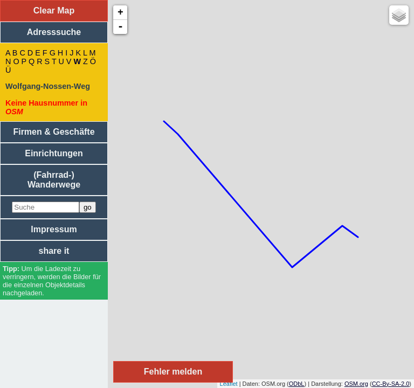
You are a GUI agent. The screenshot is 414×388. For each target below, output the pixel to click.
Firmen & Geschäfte (53, 131)
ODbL (297, 383)
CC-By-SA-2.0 (391, 383)
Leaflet (229, 383)
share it (54, 250)
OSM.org (356, 383)
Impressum (54, 229)
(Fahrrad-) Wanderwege (53, 179)
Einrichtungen (54, 153)
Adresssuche (54, 32)
